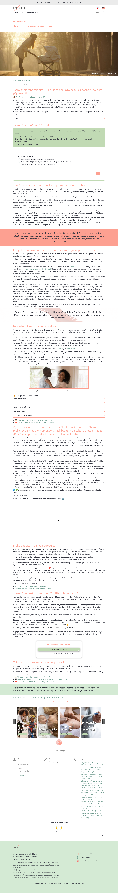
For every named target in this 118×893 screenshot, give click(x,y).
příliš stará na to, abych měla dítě (38, 269)
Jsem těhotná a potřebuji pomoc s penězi (30, 586)
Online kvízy (16, 12)
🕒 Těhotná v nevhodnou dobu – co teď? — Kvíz (32, 677)
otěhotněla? (71, 348)
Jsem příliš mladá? (77, 267)
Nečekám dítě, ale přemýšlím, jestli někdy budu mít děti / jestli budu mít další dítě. (46, 162)
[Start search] (103, 12)
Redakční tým (23, 775)
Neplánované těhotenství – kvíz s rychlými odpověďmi (38, 422)
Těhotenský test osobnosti (59, 649)
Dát (103, 8)
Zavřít (80, 2)
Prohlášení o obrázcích (69, 883)
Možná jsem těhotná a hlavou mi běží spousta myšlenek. (38, 164)
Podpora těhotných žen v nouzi (88, 861)
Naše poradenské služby (86, 854)
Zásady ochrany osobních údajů (53, 883)
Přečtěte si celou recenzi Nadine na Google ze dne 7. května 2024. (38, 697)
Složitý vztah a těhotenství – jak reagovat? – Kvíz (36, 682)
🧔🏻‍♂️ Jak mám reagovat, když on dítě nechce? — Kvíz (34, 420)
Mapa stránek (81, 883)
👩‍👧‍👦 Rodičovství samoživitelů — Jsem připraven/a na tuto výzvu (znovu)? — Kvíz (44, 679)
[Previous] (14, 721)
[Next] (103, 721)
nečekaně (59, 348)
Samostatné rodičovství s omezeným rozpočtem (33, 589)
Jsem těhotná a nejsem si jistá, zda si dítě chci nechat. (37, 159)
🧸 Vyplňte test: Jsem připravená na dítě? (29, 97)
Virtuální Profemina (85, 857)
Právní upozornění (38, 883)
